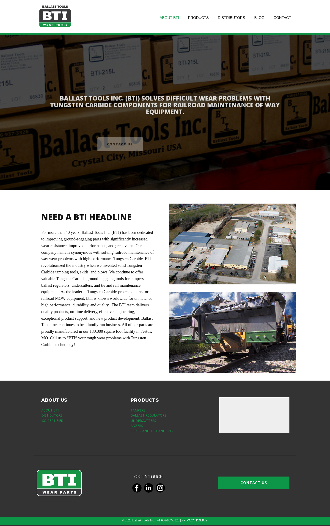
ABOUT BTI (169, 18)
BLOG (259, 18)
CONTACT (282, 18)
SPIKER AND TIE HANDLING (152, 431)
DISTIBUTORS (52, 415)
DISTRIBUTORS (231, 18)
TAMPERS (138, 410)
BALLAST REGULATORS (148, 415)
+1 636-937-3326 (168, 520)
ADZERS (137, 425)
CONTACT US (113, 144)
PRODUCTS (198, 18)
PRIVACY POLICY (195, 520)
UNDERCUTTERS (143, 420)
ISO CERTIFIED (52, 420)
